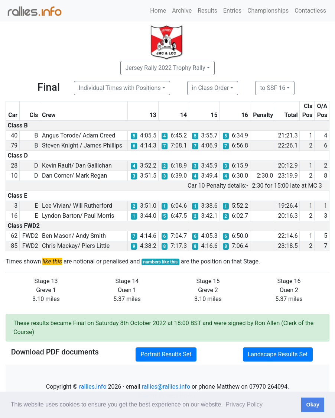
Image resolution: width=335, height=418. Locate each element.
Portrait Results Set (165, 354)
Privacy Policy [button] (244, 404)
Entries (232, 10)
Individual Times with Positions (120, 87)
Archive (182, 10)
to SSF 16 (272, 87)
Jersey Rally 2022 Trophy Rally (165, 67)
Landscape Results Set (278, 354)
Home (158, 10)
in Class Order (210, 87)
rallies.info (93, 386)
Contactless (310, 10)
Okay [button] (312, 405)
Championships (268, 10)
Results (207, 10)
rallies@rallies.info (166, 386)
